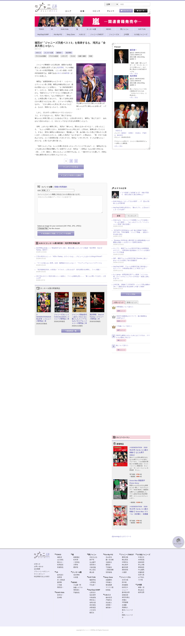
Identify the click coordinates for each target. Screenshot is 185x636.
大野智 (75, 565)
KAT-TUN (91, 577)
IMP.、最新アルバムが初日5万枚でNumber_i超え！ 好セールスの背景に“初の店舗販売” (131, 260)
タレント (110, 11)
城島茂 (59, 557)
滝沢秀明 (68, 53)
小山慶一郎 (77, 585)
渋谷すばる (93, 557)
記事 (82, 11)
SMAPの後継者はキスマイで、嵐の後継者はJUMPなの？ (129, 317)
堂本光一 (60, 595)
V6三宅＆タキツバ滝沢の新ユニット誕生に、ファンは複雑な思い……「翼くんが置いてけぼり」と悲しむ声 (71, 277)
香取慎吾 (141, 567)
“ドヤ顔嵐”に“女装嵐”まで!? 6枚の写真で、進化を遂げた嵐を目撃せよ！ (135, 194)
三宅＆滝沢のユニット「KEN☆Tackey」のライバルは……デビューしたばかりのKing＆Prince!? (69, 257)
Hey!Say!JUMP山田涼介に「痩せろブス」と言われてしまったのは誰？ (131, 209)
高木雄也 (93, 605)
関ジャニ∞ (92, 555)
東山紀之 (141, 590)
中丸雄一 (93, 585)
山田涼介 (93, 593)
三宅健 (59, 585)
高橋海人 (125, 608)
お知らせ (37, 564)
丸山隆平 (93, 562)
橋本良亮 (120, 135)
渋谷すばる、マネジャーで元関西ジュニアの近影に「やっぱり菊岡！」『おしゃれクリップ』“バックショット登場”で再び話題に (131, 222)
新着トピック (132, 303)
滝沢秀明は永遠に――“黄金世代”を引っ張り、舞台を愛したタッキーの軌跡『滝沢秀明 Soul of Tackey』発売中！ (69, 249)
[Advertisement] (131, 169)
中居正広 (141, 557)
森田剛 (59, 582)
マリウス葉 (109, 587)
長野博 (59, 577)
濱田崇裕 (125, 570)
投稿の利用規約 (60, 187)
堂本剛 (59, 598)
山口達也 (60, 560)
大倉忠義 (93, 567)
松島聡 (108, 590)
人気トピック (119, 303)
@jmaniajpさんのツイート (121, 537)
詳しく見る (134, 74)
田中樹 (124, 582)
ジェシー (125, 590)
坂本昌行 (60, 575)
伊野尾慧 (93, 608)
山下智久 (141, 577)
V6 (57, 572)
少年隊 (139, 585)
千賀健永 (109, 567)
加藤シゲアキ (78, 588)
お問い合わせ (38, 567)
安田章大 (93, 565)
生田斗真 (141, 575)
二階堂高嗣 (109, 570)
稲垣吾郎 (141, 562)
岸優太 (124, 600)
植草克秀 (141, 593)
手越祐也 (76, 593)
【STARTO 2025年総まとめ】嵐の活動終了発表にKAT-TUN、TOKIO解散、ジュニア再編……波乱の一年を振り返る (131, 232)
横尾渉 (108, 565)
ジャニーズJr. (126, 577)
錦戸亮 (92, 560)
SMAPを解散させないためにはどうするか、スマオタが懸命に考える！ (131, 337)
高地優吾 (125, 585)
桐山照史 (125, 560)
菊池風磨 (109, 585)
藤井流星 (125, 567)
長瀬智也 (60, 567)
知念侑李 (93, 595)
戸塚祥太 (109, 600)
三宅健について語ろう (122, 327)
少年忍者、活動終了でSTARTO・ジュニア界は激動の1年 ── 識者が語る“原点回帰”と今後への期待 (131, 286)
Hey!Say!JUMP (94, 590)
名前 (39, 191)
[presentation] (56, 217)
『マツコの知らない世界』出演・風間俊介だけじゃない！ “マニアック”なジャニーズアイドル (69, 263)
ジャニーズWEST (127, 555)
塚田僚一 (59, 53)
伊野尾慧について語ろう (122, 307)
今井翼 (75, 577)
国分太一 (60, 562)
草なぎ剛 (141, 565)
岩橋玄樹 (125, 595)
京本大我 (125, 580)
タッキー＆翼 (48, 53)
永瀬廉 (124, 605)
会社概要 (37, 569)
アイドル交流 (53, 56)
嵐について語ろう (120, 346)
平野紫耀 (125, 603)
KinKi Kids (60, 593)
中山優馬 (141, 570)
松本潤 (75, 560)
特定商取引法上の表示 (41, 577)
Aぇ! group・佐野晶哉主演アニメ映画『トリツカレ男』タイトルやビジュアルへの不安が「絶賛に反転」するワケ (131, 277)
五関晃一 (131, 133)
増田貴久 (76, 590)
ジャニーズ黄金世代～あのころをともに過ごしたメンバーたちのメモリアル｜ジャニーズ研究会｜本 (79, 319)
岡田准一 (60, 587)
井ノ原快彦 (61, 580)
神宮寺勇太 (126, 598)
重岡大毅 (125, 557)
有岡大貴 (93, 603)
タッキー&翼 (77, 572)
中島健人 (109, 582)
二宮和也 (76, 562)
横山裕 (92, 572)
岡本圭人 (93, 600)
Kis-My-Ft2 (108, 555)
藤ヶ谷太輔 (109, 560)
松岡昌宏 (60, 565)
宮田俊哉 (109, 572)
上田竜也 (93, 582)
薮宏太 (92, 613)
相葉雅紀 (76, 557)
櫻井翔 (75, 567)
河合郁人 (138, 133)
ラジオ (73, 56)
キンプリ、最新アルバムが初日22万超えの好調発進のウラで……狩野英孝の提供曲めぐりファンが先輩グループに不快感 (131, 250)
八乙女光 (93, 610)
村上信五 (93, 570)
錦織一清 (141, 587)
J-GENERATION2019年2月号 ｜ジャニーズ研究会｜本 (43, 318)
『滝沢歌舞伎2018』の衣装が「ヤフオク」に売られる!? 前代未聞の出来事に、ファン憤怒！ (68, 270)
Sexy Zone (108, 577)
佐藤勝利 (109, 580)
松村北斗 (125, 587)
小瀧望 (124, 572)
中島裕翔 (93, 598)
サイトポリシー (39, 574)
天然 (90, 56)
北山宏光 (109, 557)
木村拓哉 (141, 560)
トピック (96, 11)
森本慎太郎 (126, 593)
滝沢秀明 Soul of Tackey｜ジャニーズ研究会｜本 (97, 317)
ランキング (132, 216)
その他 (140, 580)
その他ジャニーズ (143, 555)
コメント (40, 195)
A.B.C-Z (38, 53)
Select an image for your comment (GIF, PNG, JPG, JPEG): (59, 226)
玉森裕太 (109, 562)
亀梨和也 (93, 580)
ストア (68, 11)
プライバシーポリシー (41, 572)
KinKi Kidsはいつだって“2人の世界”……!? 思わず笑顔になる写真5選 (131, 203)
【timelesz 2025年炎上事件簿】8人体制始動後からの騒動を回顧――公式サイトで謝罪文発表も (131, 242)
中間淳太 (125, 562)
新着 (118, 216)
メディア (64, 56)
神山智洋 (125, 565)
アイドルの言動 (41, 56)
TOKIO (58, 555)
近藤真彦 (141, 572)
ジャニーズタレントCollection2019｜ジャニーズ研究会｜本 (61, 317)
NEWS (74, 583)
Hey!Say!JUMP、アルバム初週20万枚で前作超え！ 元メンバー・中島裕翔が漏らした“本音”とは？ (131, 268)
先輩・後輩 (82, 56)
